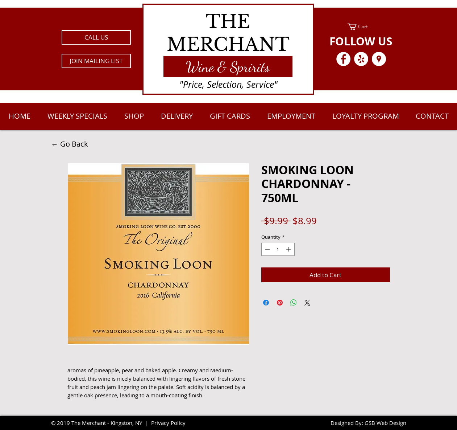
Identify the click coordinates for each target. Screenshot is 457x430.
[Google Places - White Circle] (379, 59)
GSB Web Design (385, 422)
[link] (361, 26)
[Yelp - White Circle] (361, 59)
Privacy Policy (168, 422)
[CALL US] (96, 37)
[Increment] (289, 249)
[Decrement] (266, 249)
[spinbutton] (278, 249)
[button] (96, 61)
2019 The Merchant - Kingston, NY (99, 422)
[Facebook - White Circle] (343, 59)
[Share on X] (307, 302)
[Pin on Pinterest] (279, 302)
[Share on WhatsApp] (293, 302)
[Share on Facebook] (266, 302)
